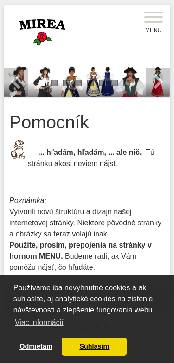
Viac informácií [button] (39, 322)
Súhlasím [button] (94, 346)
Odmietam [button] (35, 346)
